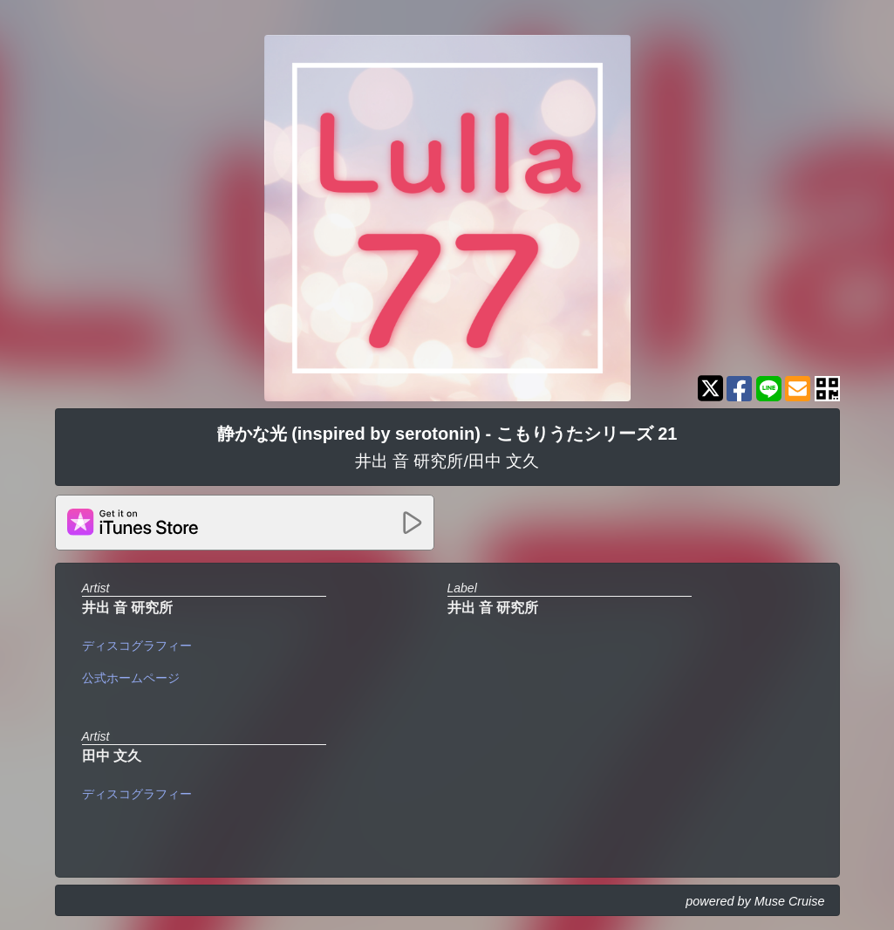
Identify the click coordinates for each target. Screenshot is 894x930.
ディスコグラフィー (137, 646)
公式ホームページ (131, 678)
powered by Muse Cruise (755, 901)
